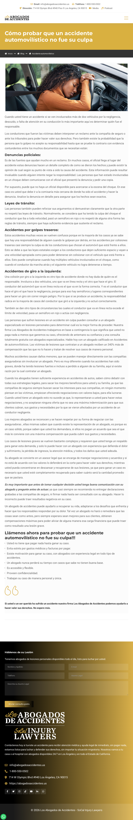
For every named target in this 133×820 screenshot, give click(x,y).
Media (94, 8)
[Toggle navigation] (126, 18)
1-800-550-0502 (86, 4)
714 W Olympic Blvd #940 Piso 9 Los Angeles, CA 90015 (53, 8)
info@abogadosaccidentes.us (50, 4)
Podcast (106, 8)
